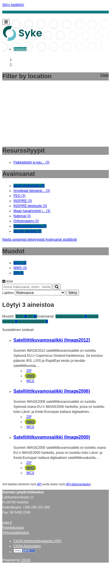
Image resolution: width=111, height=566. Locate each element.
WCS (30, 381)
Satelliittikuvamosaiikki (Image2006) (51, 391)
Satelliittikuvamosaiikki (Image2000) (51, 437)
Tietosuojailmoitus (15, 533)
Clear (104, 75)
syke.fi (7, 522)
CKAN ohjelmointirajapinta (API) (37, 541)
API (39, 484)
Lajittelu (8, 293)
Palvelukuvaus (13, 528)
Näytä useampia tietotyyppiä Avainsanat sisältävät (39, 239)
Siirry (72, 293)
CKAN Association (27, 546)
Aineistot (20, 49)
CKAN (25, 560)
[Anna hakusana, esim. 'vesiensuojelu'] (27, 287)
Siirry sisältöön (13, 5)
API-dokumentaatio (78, 484)
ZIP (29, 371)
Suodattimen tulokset (18, 330)
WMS (30, 376)
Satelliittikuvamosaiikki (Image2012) (51, 340)
